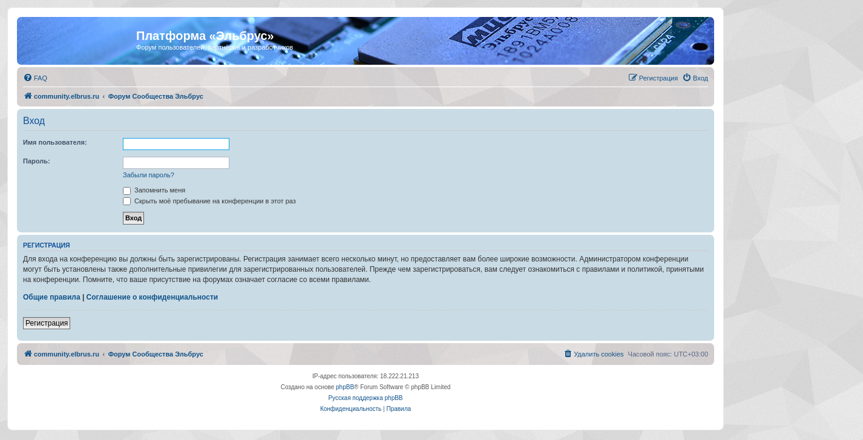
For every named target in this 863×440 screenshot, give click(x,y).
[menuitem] (35, 78)
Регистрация (46, 323)
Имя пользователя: (55, 142)
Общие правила (51, 297)
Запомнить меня (154, 190)
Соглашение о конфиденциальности (152, 297)
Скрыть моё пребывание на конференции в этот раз (209, 201)
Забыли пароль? (148, 175)
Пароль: (36, 161)
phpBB (345, 387)
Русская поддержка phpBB (365, 398)
